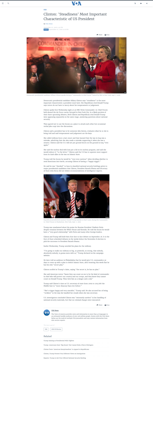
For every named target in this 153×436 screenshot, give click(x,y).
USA (45, 10)
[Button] (99, 34)
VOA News (49, 24)
